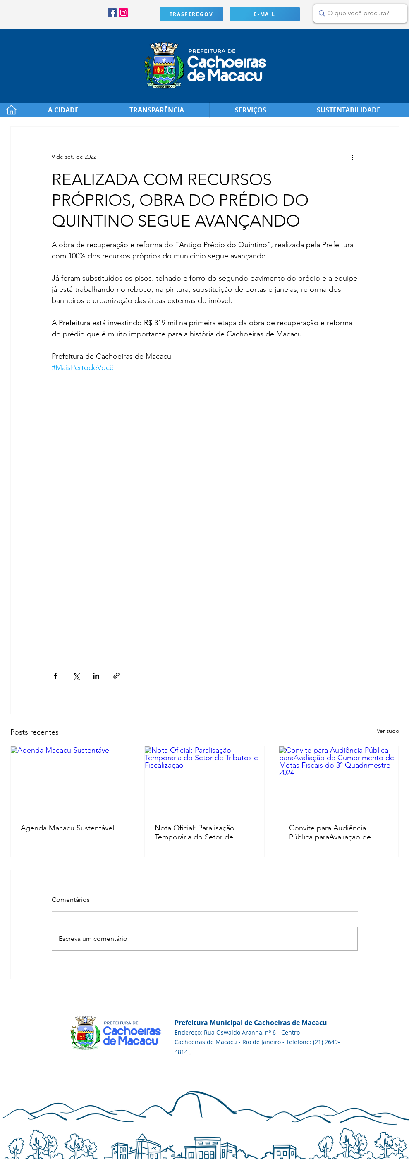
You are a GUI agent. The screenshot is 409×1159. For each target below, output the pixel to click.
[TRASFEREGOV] (191, 14)
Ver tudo (388, 731)
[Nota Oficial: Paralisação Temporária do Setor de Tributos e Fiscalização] (204, 779)
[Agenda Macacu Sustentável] (70, 779)
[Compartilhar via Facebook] (56, 676)
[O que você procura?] (359, 13)
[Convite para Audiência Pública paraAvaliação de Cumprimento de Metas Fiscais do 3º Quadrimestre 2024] (339, 779)
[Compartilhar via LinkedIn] (96, 676)
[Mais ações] (353, 157)
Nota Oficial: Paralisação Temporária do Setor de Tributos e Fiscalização (194, 832)
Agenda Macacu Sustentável (67, 827)
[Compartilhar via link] (116, 676)
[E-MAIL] (265, 14)
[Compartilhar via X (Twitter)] (76, 676)
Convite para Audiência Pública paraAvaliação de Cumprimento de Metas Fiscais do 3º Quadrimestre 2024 (333, 832)
